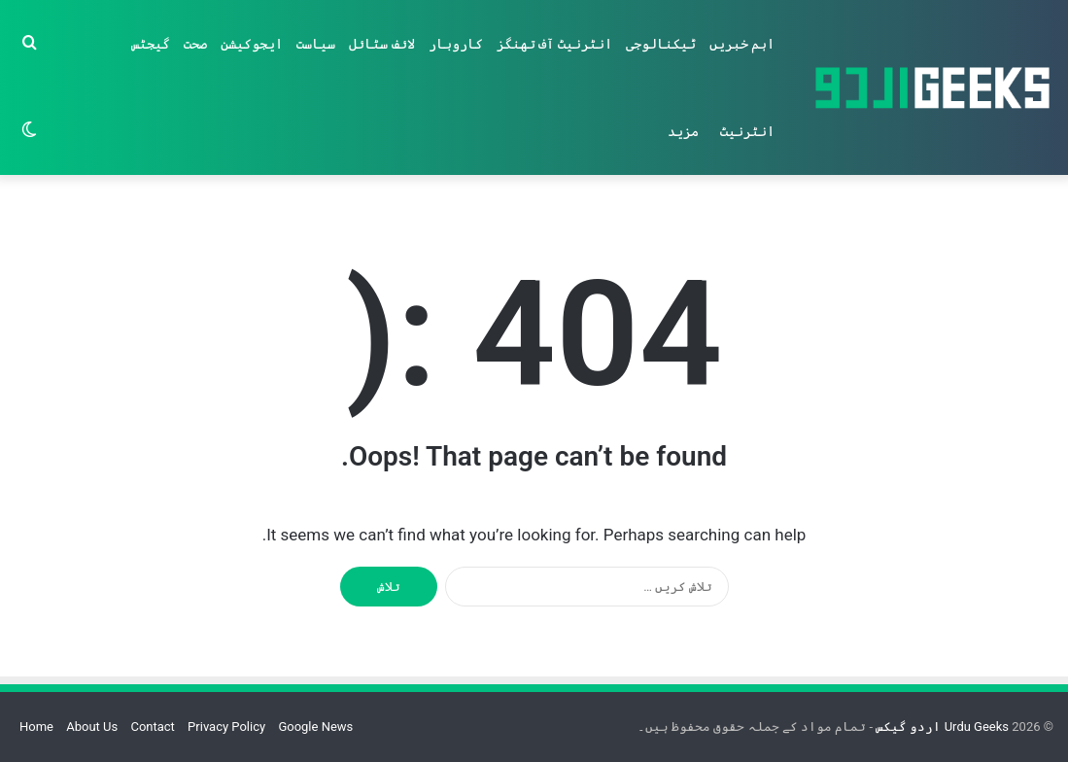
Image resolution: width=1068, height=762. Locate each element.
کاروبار (456, 44)
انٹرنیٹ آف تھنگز (554, 44)
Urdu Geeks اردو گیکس (941, 726)
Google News (315, 726)
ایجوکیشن (252, 44)
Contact (152, 726)
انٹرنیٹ (747, 131)
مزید (683, 131)
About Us (92, 726)
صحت (195, 44)
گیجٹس (150, 44)
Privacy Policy (226, 726)
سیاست (315, 44)
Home (36, 726)
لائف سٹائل (381, 44)
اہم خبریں (742, 44)
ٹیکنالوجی (661, 44)
